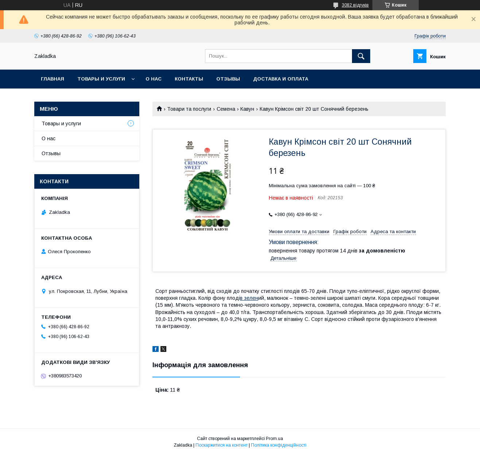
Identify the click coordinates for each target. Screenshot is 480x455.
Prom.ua (274, 438)
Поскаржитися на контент (222, 445)
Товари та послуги (189, 109)
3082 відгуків (355, 5)
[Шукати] (361, 56)
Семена (226, 109)
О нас (154, 79)
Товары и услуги (101, 79)
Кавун (247, 109)
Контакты (189, 79)
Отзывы (228, 79)
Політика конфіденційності (278, 445)
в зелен (249, 298)
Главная (52, 79)
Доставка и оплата (280, 79)
